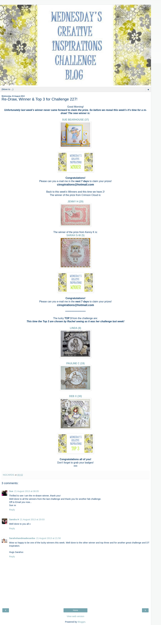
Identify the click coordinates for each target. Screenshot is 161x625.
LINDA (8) (75, 328)
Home (75, 610)
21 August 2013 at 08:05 (26, 491)
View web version (75, 616)
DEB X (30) (75, 396)
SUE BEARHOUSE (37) (75, 119)
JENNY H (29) (75, 201)
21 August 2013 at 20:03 (32, 519)
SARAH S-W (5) (75, 235)
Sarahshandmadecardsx (22, 538)
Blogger (81, 622)
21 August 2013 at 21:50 (48, 538)
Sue (11, 491)
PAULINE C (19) (75, 363)
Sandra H (14, 519)
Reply (12, 509)
